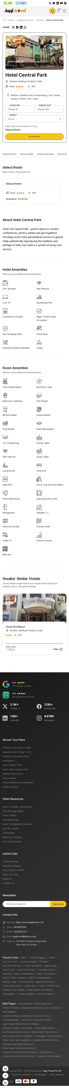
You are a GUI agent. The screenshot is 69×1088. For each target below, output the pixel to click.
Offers (23, 957)
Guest (13, 115)
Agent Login (50, 965)
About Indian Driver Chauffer (17, 1036)
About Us (7, 878)
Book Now (34, 136)
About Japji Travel (44, 1028)
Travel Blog (8, 832)
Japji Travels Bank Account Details (20, 1024)
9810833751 (20, 931)
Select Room (9, 154)
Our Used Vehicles (12, 965)
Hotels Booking (10, 861)
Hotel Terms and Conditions (17, 1040)
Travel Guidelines (27, 994)
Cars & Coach (10, 961)
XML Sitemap (56, 1074)
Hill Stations (8, 760)
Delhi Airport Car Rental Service (19, 1048)
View (57, 649)
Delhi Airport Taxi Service (45, 1032)
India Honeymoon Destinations (18, 782)
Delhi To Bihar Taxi (49, 985)
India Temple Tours (12, 765)
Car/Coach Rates (26, 969)
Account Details (28, 961)
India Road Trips (11, 819)
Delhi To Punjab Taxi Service (17, 806)
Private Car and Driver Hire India (19, 1052)
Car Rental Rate (11, 1019)
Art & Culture (9, 778)
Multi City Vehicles (12, 837)
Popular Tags (9, 981)
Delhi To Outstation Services (17, 824)
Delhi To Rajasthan (24, 973)
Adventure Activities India (16, 756)
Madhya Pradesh (25, 20)
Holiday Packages (12, 865)
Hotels (11, 20)
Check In (15, 105)
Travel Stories (26, 981)
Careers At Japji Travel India (17, 1028)
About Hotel (26, 154)
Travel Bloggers (38, 957)
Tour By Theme (10, 828)
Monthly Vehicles (45, 981)
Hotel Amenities (45, 154)
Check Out (45, 105)
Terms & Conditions (21, 1074)
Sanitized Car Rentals (14, 989)
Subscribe (58, 904)
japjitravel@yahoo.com (24, 936)
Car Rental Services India (16, 1032)
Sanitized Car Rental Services (18, 1044)
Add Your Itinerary (12, 841)
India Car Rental (33, 965)
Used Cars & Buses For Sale (36, 1019)
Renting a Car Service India (17, 747)
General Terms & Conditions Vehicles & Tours (26, 1015)
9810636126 (20, 927)
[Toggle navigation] (64, 11)
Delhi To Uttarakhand (39, 977)
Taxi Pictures (45, 1052)
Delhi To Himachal (46, 973)
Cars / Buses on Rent (13, 870)
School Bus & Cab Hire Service (18, 1056)
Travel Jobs (30, 985)
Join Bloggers (40, 1074)
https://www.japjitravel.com (30, 922)
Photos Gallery (46, 994)
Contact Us (8, 883)
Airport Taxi (8, 969)
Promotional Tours (12, 985)
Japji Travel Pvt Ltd (52, 1071)
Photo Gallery (9, 815)
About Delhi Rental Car (46, 1040)
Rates (52, 957)
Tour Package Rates (13, 811)
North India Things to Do (15, 769)
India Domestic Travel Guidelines (34, 1003)
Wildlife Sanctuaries (13, 773)
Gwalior (40, 20)
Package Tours (46, 969)
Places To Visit (10, 874)
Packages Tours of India (47, 1036)
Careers (44, 961)
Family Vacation (11, 787)
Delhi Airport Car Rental (40, 989)
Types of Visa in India (48, 1056)
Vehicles (7, 973)
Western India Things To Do (17, 752)
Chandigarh (9, 994)
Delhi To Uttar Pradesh (14, 977)
